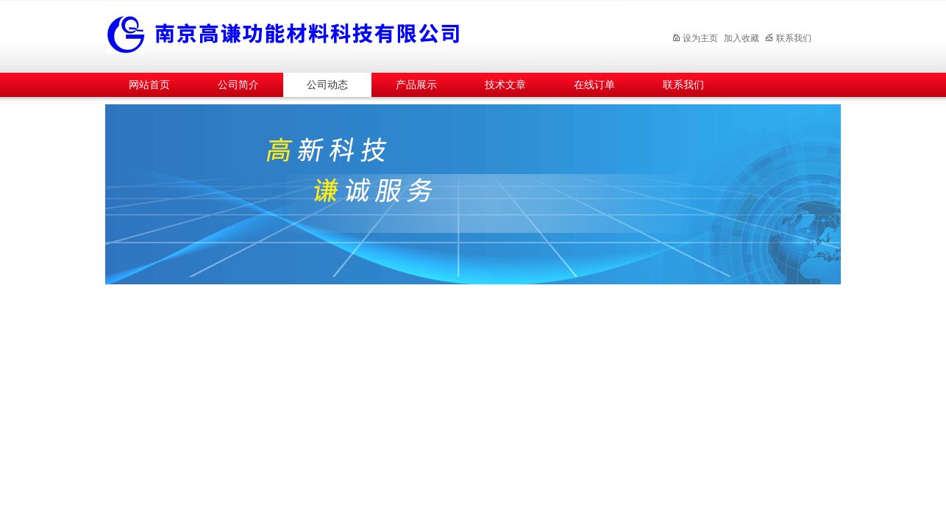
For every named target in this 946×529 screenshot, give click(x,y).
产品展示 (416, 84)
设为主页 (695, 38)
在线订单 (594, 84)
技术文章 (505, 84)
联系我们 (788, 38)
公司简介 (238, 84)
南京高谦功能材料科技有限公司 (362, 34)
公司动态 (327, 84)
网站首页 (149, 84)
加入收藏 (741, 38)
